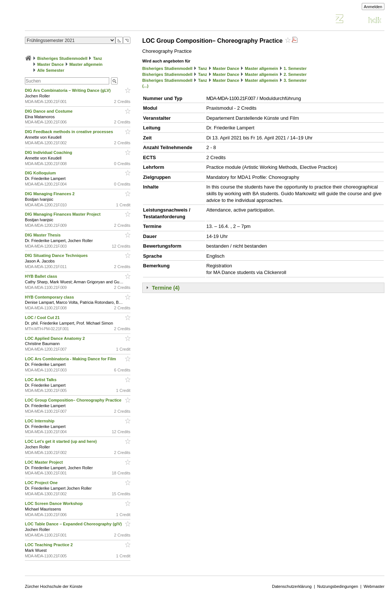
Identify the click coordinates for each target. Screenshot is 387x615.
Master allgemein (86, 64)
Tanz (97, 58)
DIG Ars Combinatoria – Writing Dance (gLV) (68, 90)
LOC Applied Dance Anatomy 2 (55, 338)
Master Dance (50, 64)
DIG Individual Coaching (49, 152)
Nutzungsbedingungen (337, 586)
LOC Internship (40, 421)
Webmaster (374, 586)
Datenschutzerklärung (292, 586)
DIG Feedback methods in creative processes (69, 131)
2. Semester (295, 74)
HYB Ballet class (41, 276)
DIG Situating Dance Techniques (57, 255)
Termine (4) (165, 288)
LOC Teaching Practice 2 (49, 544)
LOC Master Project (44, 462)
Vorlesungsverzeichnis (79, 20)
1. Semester (295, 68)
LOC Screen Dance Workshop (54, 503)
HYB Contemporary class (50, 297)
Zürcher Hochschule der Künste (53, 586)
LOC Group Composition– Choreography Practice (74, 400)
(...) (145, 86)
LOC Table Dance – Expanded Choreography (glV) (74, 524)
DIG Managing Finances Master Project (63, 214)
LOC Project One (42, 482)
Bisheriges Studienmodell (62, 58)
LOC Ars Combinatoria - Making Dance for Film (71, 359)
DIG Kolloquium (41, 173)
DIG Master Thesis (43, 235)
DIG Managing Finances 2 (50, 193)
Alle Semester (50, 70)
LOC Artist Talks (41, 379)
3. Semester (295, 80)
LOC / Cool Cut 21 (43, 317)
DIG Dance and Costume (49, 111)
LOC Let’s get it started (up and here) (61, 441)
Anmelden (373, 6)
